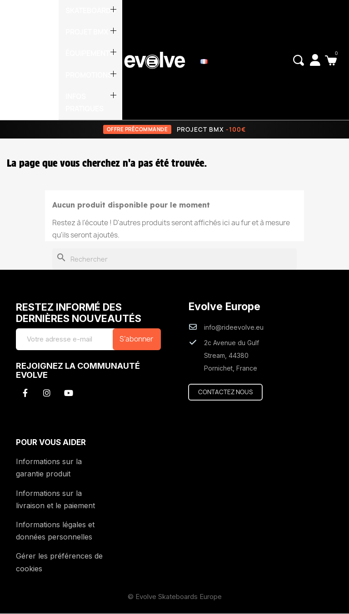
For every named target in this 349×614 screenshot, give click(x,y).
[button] (298, 60)
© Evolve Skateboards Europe (175, 597)
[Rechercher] (174, 260)
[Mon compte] (314, 60)
